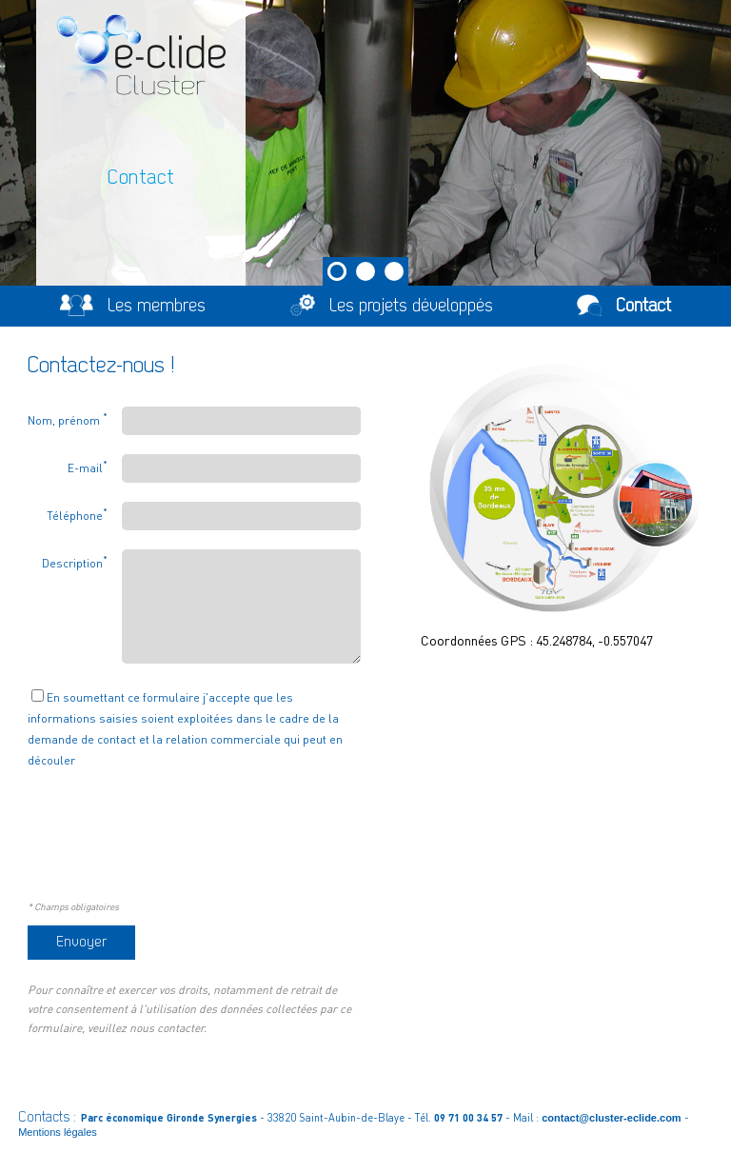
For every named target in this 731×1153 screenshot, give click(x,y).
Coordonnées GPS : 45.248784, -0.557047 (537, 639)
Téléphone (77, 514)
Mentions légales (57, 1132)
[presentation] (172, 845)
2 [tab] (365, 271)
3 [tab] (394, 271)
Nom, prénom (68, 418)
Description (75, 561)
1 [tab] (336, 271)
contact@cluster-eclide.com (611, 1117)
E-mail (88, 466)
